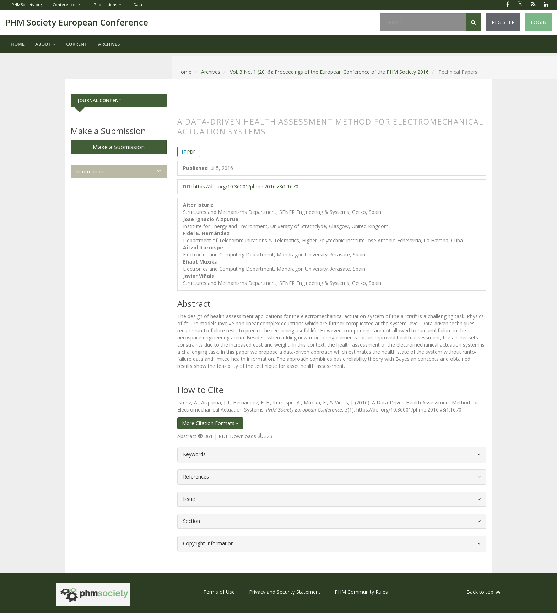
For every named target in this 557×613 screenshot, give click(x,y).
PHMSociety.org (27, 4)
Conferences (65, 4)
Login (538, 22)
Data (138, 4)
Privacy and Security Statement (284, 592)
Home (18, 44)
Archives (109, 44)
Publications (105, 4)
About (45, 44)
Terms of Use (219, 592)
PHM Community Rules (361, 592)
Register (503, 22)
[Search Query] (423, 22)
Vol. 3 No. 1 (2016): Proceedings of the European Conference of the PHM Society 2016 (329, 71)
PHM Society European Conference (76, 22)
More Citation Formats (210, 423)
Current (76, 44)
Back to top (483, 592)
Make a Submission (119, 147)
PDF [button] (191, 152)
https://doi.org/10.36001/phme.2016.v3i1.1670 (245, 186)
